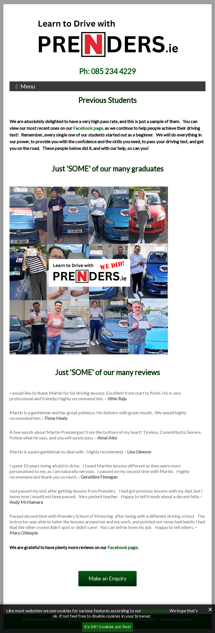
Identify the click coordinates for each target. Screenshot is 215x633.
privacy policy (155, 610)
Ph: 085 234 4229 (107, 71)
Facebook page (88, 128)
